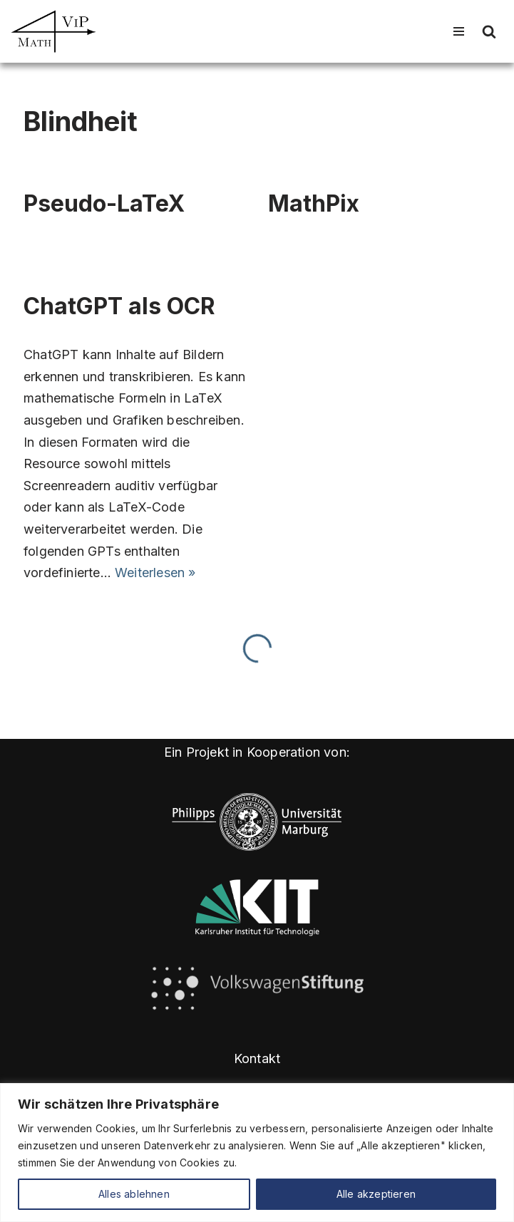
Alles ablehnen (134, 1194)
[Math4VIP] (53, 31)
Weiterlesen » (155, 572)
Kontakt (257, 1058)
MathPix (313, 203)
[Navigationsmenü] (459, 31)
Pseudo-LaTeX (104, 203)
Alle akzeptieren (376, 1194)
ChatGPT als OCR (119, 306)
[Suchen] (489, 31)
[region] (257, 1152)
